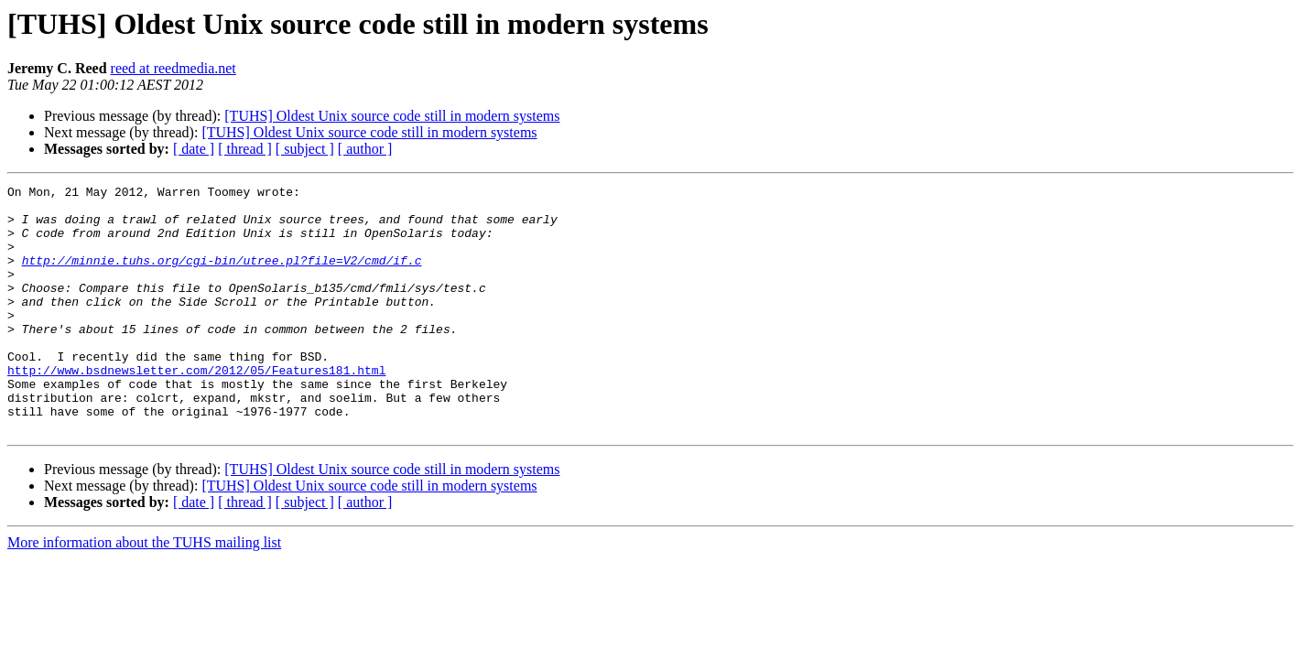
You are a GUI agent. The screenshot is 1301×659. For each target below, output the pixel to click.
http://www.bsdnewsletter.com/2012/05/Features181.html (196, 408)
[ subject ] (305, 149)
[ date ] (193, 149)
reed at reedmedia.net (173, 68)
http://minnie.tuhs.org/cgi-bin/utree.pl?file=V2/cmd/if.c (222, 276)
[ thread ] (245, 149)
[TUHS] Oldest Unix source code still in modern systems (391, 116)
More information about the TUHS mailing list (144, 592)
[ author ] (365, 149)
